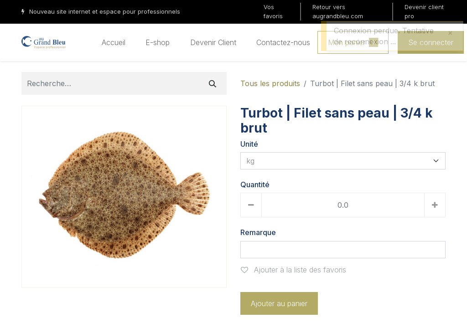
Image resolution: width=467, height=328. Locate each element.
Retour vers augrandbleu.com (337, 11)
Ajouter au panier (279, 303)
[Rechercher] (212, 83)
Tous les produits (270, 83)
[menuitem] (113, 42)
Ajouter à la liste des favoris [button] (293, 269)
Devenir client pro (424, 11)
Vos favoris (273, 11)
